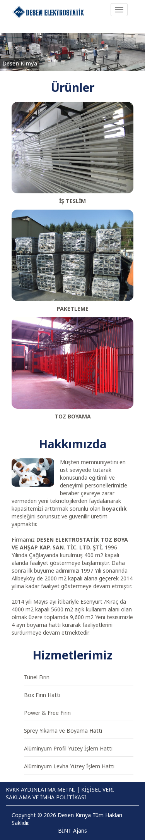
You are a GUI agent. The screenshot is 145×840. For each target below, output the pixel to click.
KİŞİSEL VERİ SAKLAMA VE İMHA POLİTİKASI (60, 793)
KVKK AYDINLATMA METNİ (40, 789)
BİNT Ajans (72, 830)
